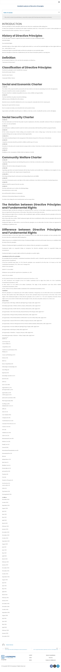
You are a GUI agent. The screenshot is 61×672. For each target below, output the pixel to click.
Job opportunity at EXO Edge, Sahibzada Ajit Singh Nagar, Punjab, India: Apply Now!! (21, 302)
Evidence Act (5, 441)
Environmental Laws (6, 438)
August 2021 (5, 579)
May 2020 (4, 624)
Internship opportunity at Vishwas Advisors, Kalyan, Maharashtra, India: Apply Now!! (21, 305)
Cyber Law (4, 435)
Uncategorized (5, 494)
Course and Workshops (7, 355)
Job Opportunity (5, 389)
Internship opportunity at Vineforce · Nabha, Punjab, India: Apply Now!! (18, 335)
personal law (5, 471)
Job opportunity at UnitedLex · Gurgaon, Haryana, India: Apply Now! (17, 332)
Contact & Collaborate (51, 660)
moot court (4, 384)
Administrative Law (6, 405)
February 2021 (5, 597)
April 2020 (4, 627)
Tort (3, 477)
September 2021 (6, 576)
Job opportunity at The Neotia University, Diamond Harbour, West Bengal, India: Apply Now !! (23, 311)
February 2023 (5, 526)
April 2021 (4, 591)
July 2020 (4, 618)
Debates (4, 358)
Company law (5, 417)
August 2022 (5, 544)
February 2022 (5, 562)
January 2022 (5, 565)
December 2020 (5, 603)
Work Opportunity (6, 400)
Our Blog (4, 403)
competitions (5, 346)
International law (6, 453)
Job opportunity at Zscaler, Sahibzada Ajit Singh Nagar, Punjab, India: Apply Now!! (20, 326)
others (3, 488)
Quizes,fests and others (7, 397)
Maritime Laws (5, 465)
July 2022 (4, 547)
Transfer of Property (6, 480)
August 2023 (5, 508)
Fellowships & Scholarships (8, 366)
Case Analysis (5, 414)
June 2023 (4, 514)
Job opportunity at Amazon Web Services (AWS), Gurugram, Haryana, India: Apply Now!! (22, 320)
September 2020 (6, 612)
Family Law (4, 444)
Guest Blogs (5, 369)
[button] (59, 2)
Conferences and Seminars (8, 349)
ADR (3, 408)
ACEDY (3, 338)
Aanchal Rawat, (18, 17)
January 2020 (5, 633)
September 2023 (6, 505)
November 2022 (5, 535)
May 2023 (4, 517)
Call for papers (5, 394)
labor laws (4, 462)
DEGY (3, 360)
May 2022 (4, 553)
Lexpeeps (3, 659)
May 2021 (4, 588)
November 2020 (5, 606)
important (4, 372)
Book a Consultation (50, 655)
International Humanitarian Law (9, 450)
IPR (3, 456)
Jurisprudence (5, 459)
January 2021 (5, 600)
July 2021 (4, 582)
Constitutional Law (6, 420)
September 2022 (6, 541)
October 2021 (5, 573)
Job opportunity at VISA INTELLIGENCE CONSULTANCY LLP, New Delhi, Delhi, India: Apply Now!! (24, 317)
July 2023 (4, 511)
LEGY (3, 381)
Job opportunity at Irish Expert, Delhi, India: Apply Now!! (15, 329)
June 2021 (4, 585)
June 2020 (4, 621)
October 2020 (5, 609)
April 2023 (4, 520)
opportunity (5, 392)
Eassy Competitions (6, 363)
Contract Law (5, 426)
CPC (3, 429)
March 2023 (5, 523)
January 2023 (5, 529)
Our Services (5, 483)
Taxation (4, 474)
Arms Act (4, 411)
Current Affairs (5, 343)
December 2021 (5, 568)
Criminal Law (5, 432)
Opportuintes (5, 387)
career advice (5, 485)
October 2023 (5, 502)
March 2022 (5, 559)
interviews (4, 378)
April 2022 (4, 556)
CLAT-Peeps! (5, 341)
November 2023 (5, 499)
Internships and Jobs (7, 375)
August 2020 (5, 615)
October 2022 (5, 538)
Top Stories (4, 491)
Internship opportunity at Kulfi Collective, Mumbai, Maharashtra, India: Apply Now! (21, 308)
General (4, 447)
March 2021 (5, 594)
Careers (51, 657)
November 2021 (5, 571)
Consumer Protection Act (8, 423)
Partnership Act (5, 468)
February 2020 (5, 630)
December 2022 (5, 532)
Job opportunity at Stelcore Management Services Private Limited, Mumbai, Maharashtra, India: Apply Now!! (26, 323)
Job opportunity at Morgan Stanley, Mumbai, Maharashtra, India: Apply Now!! (19, 314)
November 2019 (5, 636)
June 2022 (4, 550)
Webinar (4, 351)
